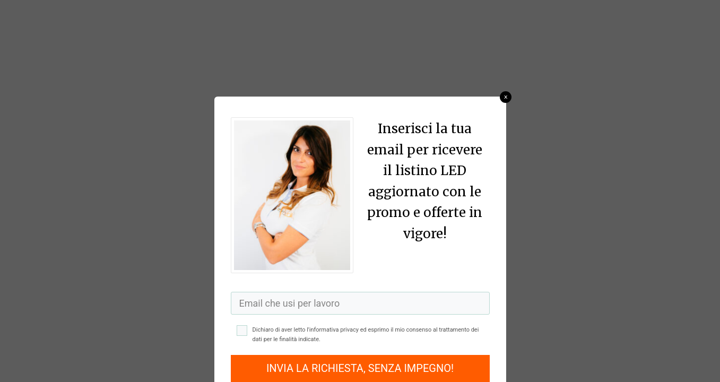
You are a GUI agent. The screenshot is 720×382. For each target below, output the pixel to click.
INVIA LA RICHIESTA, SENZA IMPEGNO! (360, 368)
